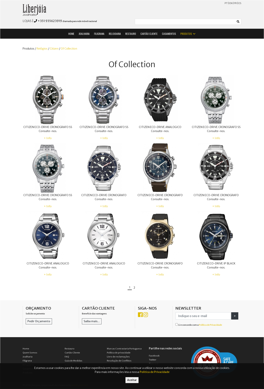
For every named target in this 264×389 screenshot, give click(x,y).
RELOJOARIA (115, 34)
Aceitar (132, 380)
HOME (71, 34)
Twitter (152, 359)
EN (230, 3)
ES (239, 3)
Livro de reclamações (118, 356)
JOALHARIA (84, 34)
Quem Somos (30, 352)
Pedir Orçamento (38, 321)
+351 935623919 (50, 21)
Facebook (154, 355)
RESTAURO (130, 34)
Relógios (42, 48)
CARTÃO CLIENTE (149, 34)
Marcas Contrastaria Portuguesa (124, 348)
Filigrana (27, 360)
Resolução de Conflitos (119, 360)
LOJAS (27, 21)
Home (26, 348)
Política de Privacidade (210, 325)
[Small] (185, 21)
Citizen (54, 48)
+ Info (48, 138)
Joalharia (27, 356)
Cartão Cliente (72, 352)
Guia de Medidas (73, 360)
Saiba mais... (92, 321)
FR (235, 3)
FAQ (67, 356)
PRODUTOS (188, 34)
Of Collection (69, 48)
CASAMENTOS (169, 34)
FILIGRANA (99, 34)
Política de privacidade (118, 352)
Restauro (69, 348)
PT (226, 3)
